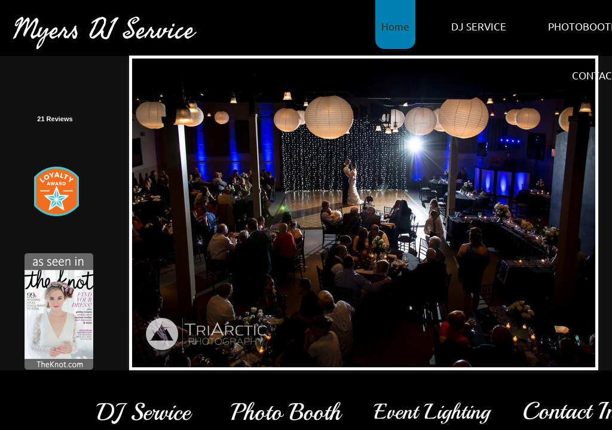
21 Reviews (54, 118)
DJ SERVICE (478, 26)
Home (395, 26)
